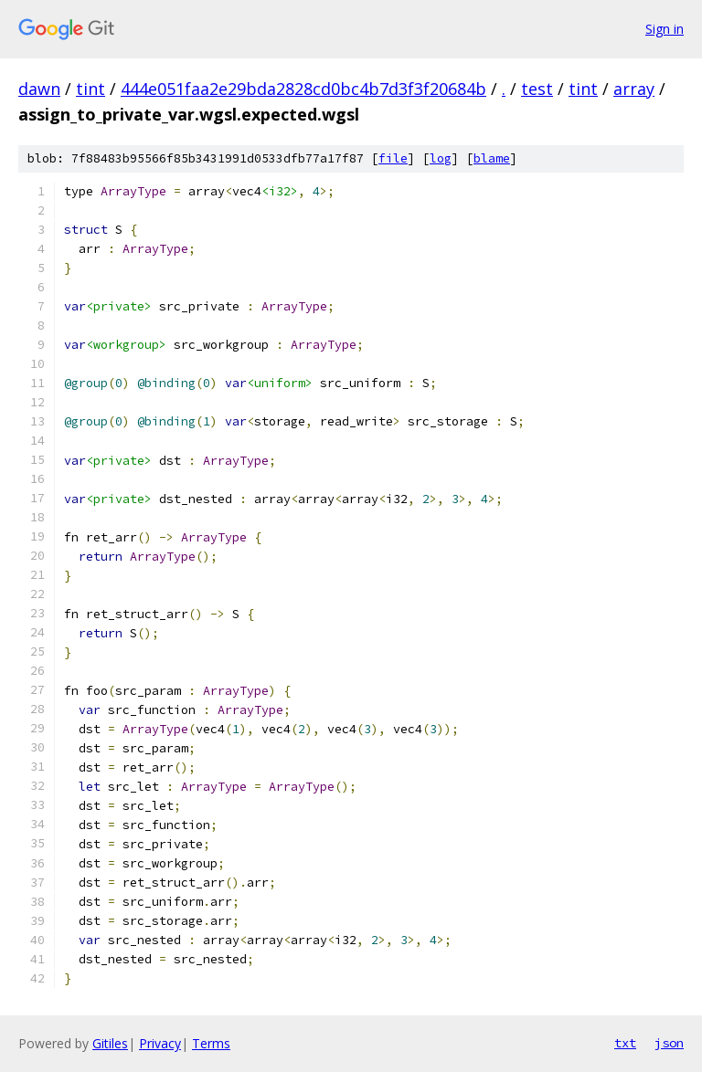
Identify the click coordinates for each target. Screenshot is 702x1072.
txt (625, 1043)
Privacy (160, 1043)
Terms (211, 1043)
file (393, 158)
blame (491, 158)
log (441, 158)
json (669, 1043)
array (633, 89)
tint (90, 89)
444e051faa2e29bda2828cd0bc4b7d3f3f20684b (303, 89)
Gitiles (110, 1043)
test (537, 89)
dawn (39, 89)
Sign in (664, 28)
